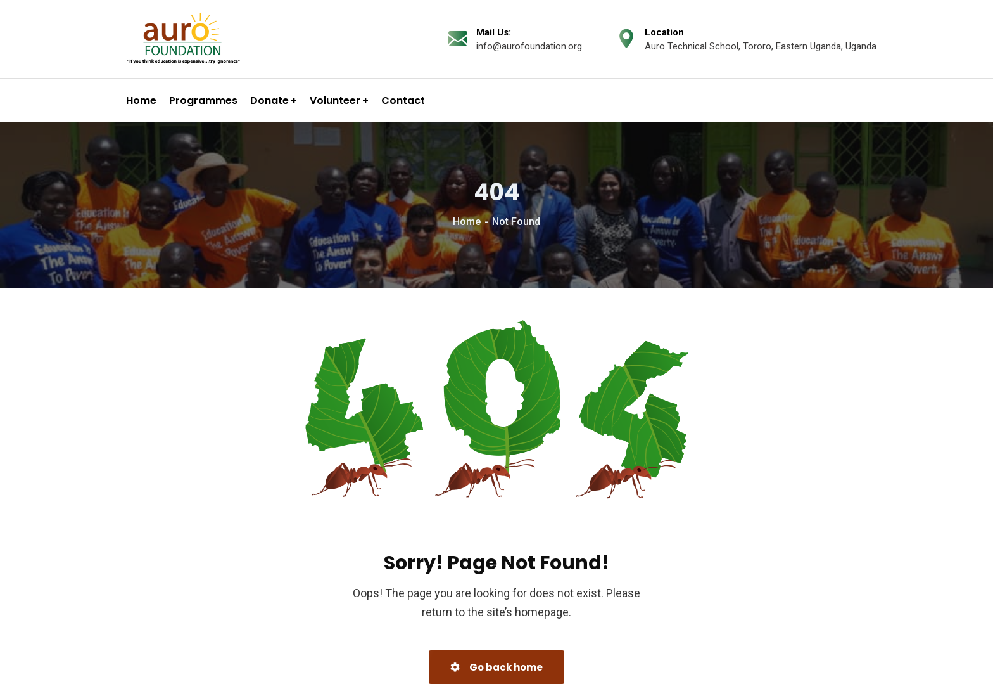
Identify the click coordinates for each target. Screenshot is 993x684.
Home (467, 222)
